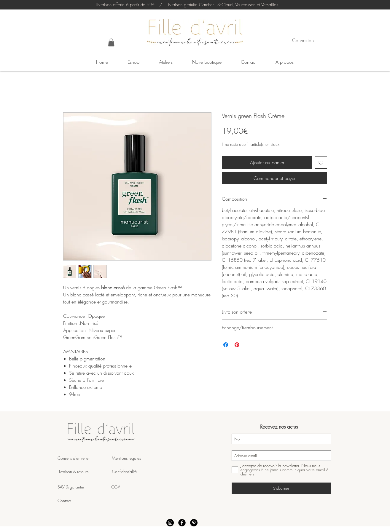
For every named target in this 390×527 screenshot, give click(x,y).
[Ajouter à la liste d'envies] (321, 162)
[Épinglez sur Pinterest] (237, 344)
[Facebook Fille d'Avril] (182, 522)
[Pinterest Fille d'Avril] (194, 522)
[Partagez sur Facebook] (225, 344)
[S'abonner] (281, 488)
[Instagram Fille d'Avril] (170, 522)
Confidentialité (124, 471)
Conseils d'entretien (74, 458)
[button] (111, 42)
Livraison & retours (85, 471)
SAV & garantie (84, 487)
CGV (115, 487)
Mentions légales (126, 458)
